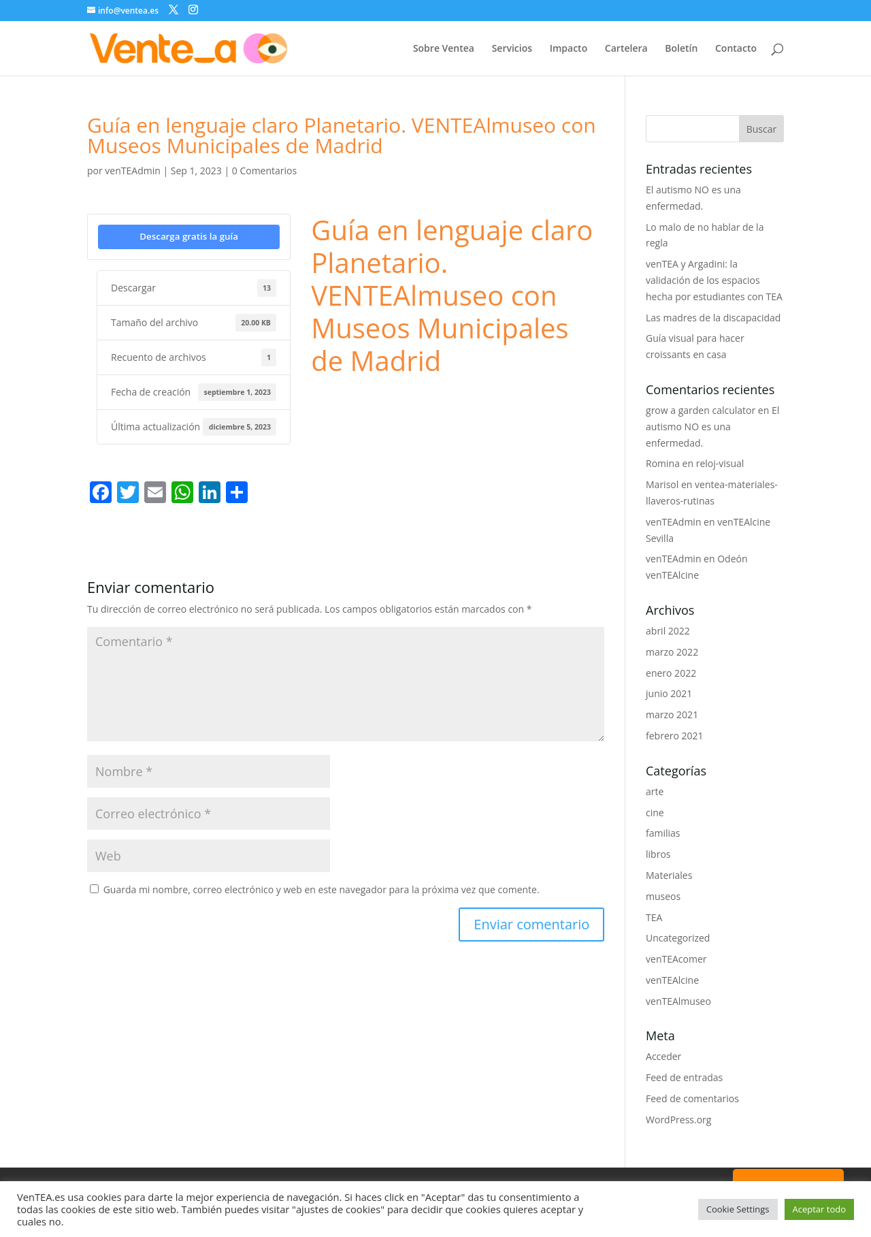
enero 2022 (671, 672)
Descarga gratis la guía (188, 236)
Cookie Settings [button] (738, 1209)
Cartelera (626, 49)
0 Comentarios (264, 170)
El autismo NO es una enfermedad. (712, 426)
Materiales (669, 875)
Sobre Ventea (443, 49)
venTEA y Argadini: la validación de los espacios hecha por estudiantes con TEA (714, 280)
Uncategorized (678, 937)
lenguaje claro (341, 398)
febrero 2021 (675, 735)
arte (654, 791)
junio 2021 (669, 693)
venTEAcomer (676, 958)
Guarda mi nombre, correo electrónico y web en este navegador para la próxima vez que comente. (321, 889)
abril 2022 (668, 630)
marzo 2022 (672, 651)
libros (658, 854)
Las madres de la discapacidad (713, 317)
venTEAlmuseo (678, 1001)
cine (655, 812)
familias (663, 832)
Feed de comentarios (692, 1098)
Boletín (681, 49)
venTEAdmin (132, 170)
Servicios (512, 49)
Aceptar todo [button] (819, 1209)
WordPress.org (678, 1119)
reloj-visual (720, 463)
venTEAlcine (672, 980)
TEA (654, 917)
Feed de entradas (684, 1077)
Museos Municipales (421, 398)
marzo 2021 (672, 714)
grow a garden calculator (700, 410)
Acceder (663, 1056)
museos (663, 896)
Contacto (736, 49)
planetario (493, 398)
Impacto (569, 49)
